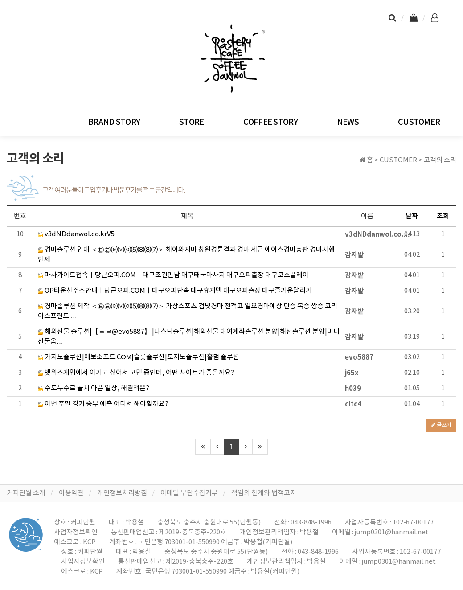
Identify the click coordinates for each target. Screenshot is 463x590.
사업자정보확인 (76, 532)
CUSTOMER (419, 122)
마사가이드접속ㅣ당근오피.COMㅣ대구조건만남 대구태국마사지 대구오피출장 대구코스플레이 (173, 275)
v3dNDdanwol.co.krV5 (76, 234)
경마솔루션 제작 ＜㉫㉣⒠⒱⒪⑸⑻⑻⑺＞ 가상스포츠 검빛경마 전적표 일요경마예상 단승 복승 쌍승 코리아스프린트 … (187, 311)
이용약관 (71, 493)
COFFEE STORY (270, 122)
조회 (443, 216)
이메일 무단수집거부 (189, 493)
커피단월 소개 (26, 493)
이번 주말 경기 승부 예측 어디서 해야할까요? (103, 404)
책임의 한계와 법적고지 (263, 493)
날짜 (412, 216)
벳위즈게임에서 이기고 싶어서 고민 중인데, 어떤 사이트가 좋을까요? (136, 373)
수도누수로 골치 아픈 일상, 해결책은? (93, 388)
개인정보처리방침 (122, 493)
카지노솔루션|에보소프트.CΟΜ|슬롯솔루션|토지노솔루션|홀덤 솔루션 (138, 357)
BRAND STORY (114, 122)
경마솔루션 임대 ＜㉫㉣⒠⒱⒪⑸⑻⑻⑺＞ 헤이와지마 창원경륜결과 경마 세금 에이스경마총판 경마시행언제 (186, 254)
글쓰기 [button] (441, 425)
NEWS (348, 122)
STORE (191, 122)
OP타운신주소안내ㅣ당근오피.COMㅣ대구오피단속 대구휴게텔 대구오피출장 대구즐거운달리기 (175, 291)
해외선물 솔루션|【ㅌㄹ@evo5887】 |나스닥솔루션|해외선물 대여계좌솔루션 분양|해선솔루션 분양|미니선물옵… (189, 336)
